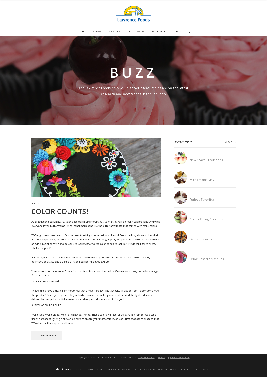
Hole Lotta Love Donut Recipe (190, 369)
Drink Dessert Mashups (207, 259)
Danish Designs (201, 239)
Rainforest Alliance (180, 357)
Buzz (37, 203)
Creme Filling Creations (207, 219)
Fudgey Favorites (202, 199)
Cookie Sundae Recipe (89, 369)
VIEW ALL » (230, 142)
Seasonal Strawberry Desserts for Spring (137, 369)
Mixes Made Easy (202, 180)
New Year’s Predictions (206, 160)
